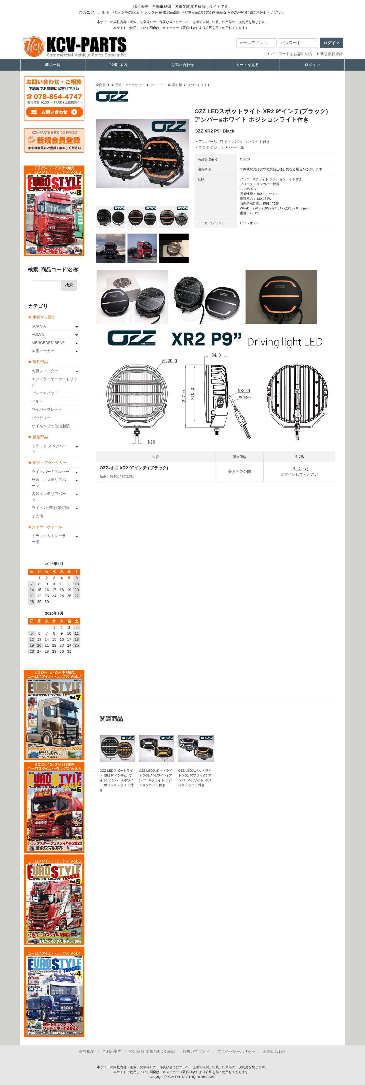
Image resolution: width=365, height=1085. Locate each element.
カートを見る (247, 64)
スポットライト (198, 85)
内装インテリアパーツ (49, 496)
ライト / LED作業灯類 (166, 85)
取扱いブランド (196, 1051)
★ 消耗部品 (38, 361)
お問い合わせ (182, 64)
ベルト (37, 401)
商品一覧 (52, 64)
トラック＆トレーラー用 (49, 539)
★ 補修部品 (38, 437)
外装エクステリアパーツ (49, 483)
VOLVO (38, 334)
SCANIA (39, 326)
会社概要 (87, 1051)
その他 (37, 516)
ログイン (312, 64)
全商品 (101, 85)
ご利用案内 (117, 64)
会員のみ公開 (239, 471)
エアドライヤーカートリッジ (54, 382)
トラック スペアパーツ (49, 448)
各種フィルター (45, 370)
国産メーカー (43, 351)
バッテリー (41, 417)
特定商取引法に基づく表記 (152, 1051)
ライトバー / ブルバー (50, 471)
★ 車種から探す (42, 317)
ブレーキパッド (45, 393)
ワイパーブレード (47, 409)
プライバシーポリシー (236, 1051)
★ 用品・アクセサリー (128, 85)
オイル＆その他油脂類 (51, 426)
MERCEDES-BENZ (48, 342)
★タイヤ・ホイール (45, 526)
